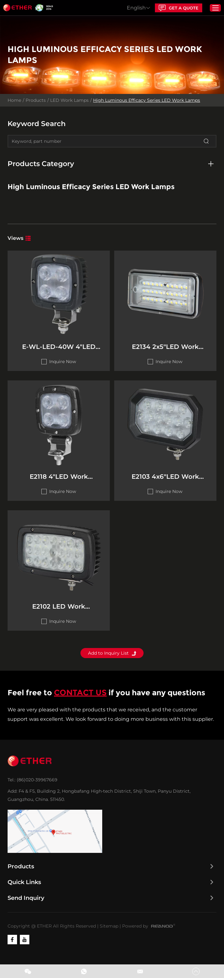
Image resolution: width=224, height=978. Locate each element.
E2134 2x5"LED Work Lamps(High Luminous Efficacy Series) (166, 350)
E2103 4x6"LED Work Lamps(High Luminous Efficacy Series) (166, 482)
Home (14, 101)
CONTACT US (80, 699)
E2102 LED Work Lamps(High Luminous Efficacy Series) (58, 614)
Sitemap (109, 933)
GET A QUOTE (176, 8)
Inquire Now (61, 364)
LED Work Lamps (69, 101)
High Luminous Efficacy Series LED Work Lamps (146, 101)
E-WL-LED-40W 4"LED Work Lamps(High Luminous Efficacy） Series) (58, 350)
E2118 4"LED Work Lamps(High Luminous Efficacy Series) (58, 482)
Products (36, 101)
